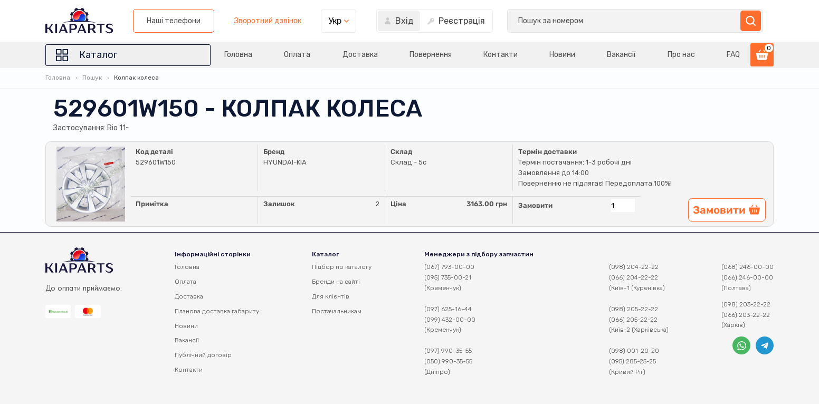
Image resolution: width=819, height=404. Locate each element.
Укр (610, 21)
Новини (561, 54)
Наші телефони (450, 20)
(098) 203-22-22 (745, 304)
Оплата (293, 54)
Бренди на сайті (336, 281)
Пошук (92, 77)
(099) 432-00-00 (449, 319)
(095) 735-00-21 (447, 277)
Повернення (428, 54)
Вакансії (620, 54)
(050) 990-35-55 (448, 361)
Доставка (357, 54)
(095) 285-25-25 (632, 361)
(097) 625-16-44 (448, 309)
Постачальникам (336, 311)
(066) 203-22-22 (745, 315)
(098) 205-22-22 (633, 309)
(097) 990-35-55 (448, 350)
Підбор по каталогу (342, 267)
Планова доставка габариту (217, 311)
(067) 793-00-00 (449, 267)
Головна (234, 54)
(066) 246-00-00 (747, 277)
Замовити (535, 205)
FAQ (733, 54)
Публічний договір (203, 355)
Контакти (498, 54)
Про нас (680, 54)
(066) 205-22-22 (633, 319)
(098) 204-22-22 (634, 267)
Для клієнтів (330, 296)
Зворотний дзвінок (543, 21)
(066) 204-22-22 (633, 277)
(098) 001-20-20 (634, 350)
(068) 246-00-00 (747, 267)
